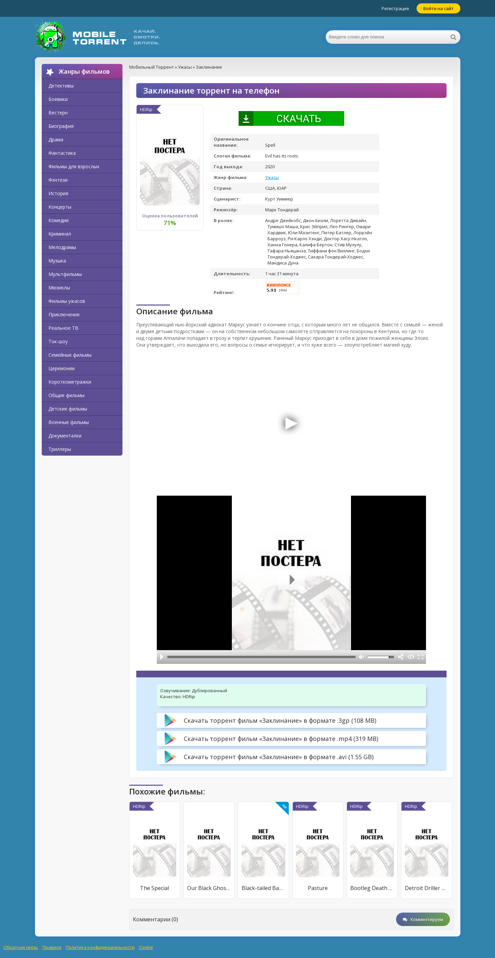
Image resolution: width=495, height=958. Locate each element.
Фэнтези (58, 180)
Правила (51, 947)
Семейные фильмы (70, 355)
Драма (55, 139)
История (58, 193)
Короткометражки (69, 382)
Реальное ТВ (63, 328)
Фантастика (62, 153)
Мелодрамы (62, 247)
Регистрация (395, 8)
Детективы (61, 85)
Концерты (59, 207)
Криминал (59, 233)
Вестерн (58, 112)
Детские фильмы (67, 408)
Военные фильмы (68, 422)
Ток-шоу (58, 341)
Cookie (146, 947)
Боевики (58, 99)
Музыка (57, 260)
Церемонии (61, 368)
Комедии (58, 220)
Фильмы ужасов (66, 301)
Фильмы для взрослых (73, 166)
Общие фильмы (66, 395)
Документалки (64, 435)
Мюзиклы (59, 287)
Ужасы (272, 177)
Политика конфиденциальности (100, 947)
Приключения (63, 314)
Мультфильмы (65, 274)
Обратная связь (20, 947)
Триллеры (59, 449)
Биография (61, 126)
